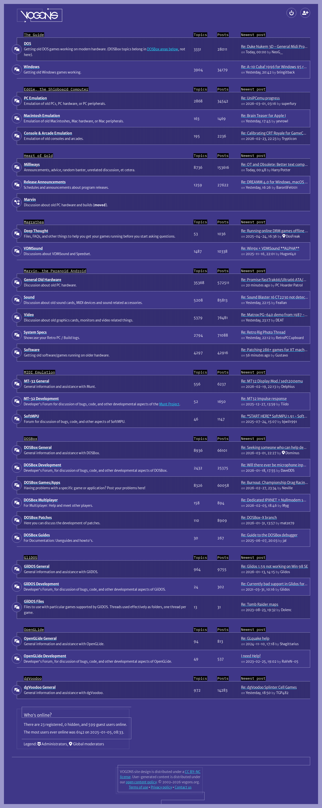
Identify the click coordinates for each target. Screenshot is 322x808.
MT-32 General (36, 381)
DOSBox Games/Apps (42, 482)
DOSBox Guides (37, 535)
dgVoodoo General (40, 687)
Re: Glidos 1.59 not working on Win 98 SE (274, 566)
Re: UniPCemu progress (260, 98)
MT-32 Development (41, 398)
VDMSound (33, 248)
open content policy (141, 782)
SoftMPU (31, 416)
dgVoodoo (33, 678)
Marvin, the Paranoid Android (55, 270)
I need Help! (251, 656)
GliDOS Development (41, 584)
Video (29, 314)
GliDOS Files (34, 601)
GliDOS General (36, 566)
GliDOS (30, 557)
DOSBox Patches (38, 517)
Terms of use (138, 787)
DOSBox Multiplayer (41, 500)
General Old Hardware (42, 279)
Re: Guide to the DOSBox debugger (269, 535)
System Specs (35, 332)
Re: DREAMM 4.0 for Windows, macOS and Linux (281, 182)
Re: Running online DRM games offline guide (277, 230)
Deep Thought (36, 230)
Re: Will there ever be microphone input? (274, 465)
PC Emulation (35, 98)
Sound (29, 297)
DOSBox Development (42, 465)
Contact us (183, 787)
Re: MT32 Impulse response (264, 398)
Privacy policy (161, 787)
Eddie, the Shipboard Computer (56, 89)
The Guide (34, 34)
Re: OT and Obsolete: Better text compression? (280, 164)
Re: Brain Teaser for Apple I (263, 115)
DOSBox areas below (162, 49)
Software (31, 349)
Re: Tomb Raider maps (259, 604)
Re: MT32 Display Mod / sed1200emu (272, 381)
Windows (31, 66)
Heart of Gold (38, 155)
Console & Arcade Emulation (48, 133)
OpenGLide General (40, 638)
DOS (27, 43)
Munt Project (169, 404)
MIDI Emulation (39, 372)
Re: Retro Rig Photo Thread (263, 332)
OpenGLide (34, 629)
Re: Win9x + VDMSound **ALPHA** (270, 248)
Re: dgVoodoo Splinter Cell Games (269, 687)
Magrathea (34, 222)
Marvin (30, 199)
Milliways (32, 164)
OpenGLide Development (45, 656)
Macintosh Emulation (42, 115)
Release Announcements (45, 182)
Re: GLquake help (255, 638)
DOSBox (30, 438)
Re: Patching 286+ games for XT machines (276, 349)
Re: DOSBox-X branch (259, 517)
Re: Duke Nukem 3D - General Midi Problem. (277, 46)
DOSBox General (38, 447)
